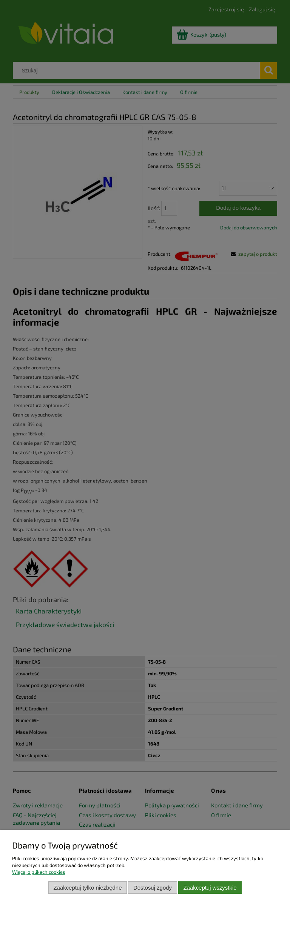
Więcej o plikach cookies (38, 872)
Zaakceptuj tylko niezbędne (87, 887)
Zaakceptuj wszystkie (209, 887)
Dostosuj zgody (152, 887)
